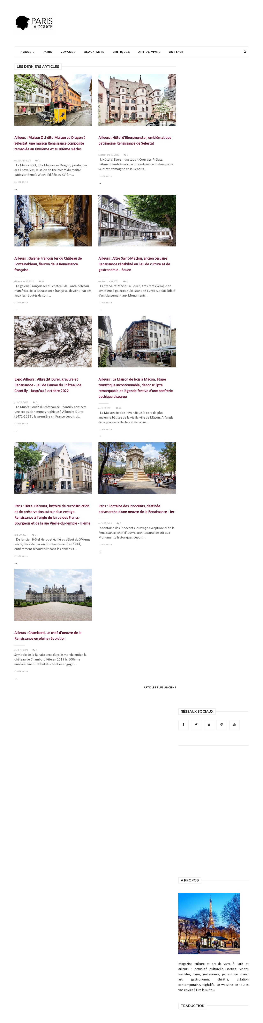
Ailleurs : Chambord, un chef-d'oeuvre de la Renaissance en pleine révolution (47, 636)
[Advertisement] (174, 15)
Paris (47, 51)
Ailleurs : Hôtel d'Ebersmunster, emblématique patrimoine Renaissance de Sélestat (134, 141)
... (15, 188)
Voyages (68, 51)
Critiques (121, 51)
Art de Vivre (149, 51)
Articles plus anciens (160, 687)
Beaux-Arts (94, 51)
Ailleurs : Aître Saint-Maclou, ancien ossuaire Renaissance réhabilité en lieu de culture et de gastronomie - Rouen (134, 264)
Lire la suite (21, 182)
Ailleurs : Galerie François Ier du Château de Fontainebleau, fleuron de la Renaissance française (48, 264)
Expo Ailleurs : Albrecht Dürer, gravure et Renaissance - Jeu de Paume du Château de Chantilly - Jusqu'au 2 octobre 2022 (47, 385)
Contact (176, 51)
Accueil (28, 51)
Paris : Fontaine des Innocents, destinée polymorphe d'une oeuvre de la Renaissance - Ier (136, 509)
